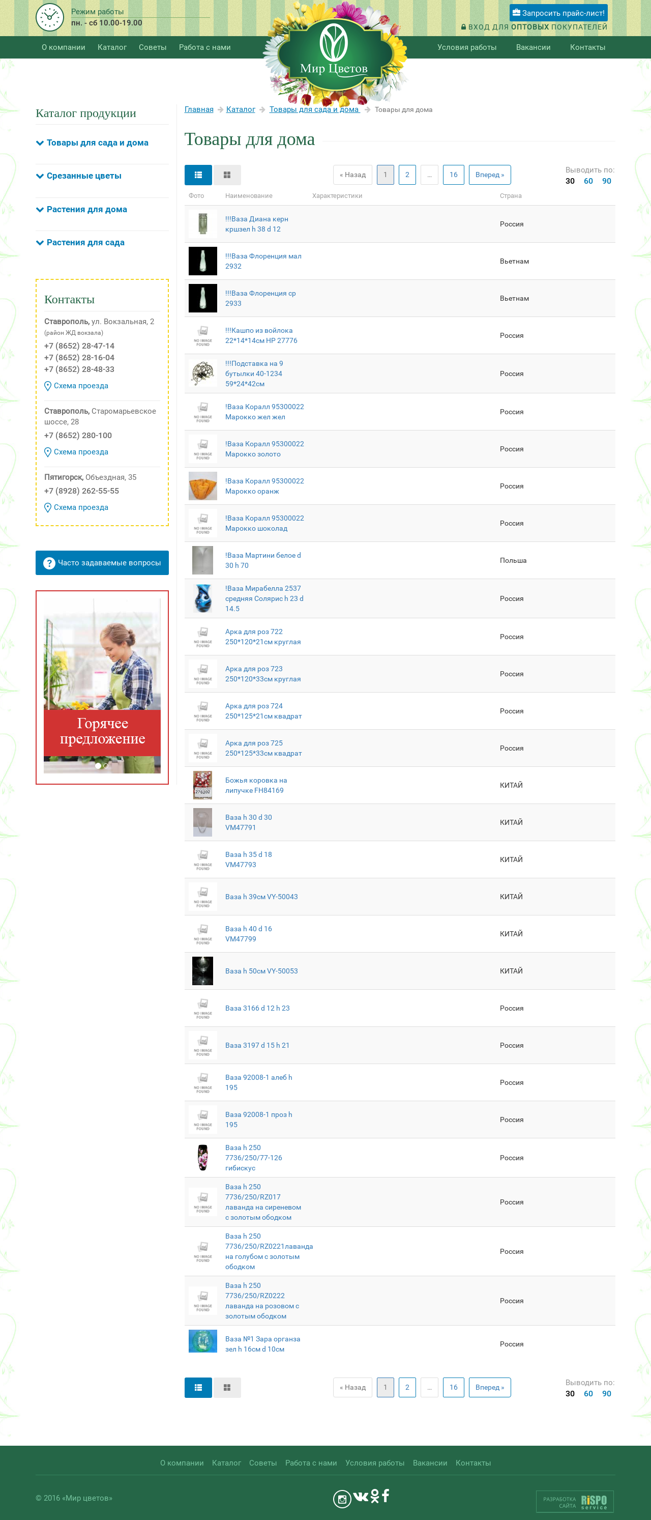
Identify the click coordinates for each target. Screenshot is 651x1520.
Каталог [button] (112, 47)
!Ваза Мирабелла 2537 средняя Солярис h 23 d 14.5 (264, 598)
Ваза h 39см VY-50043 (261, 897)
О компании (63, 47)
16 (454, 174)
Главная (199, 109)
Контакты (588, 47)
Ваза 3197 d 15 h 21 (257, 1045)
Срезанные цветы (84, 175)
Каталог (240, 109)
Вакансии (533, 47)
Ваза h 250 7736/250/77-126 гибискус (253, 1157)
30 (570, 181)
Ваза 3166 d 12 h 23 (257, 1008)
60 (588, 181)
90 (606, 181)
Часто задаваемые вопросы (102, 563)
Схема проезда (76, 386)
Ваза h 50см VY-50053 (261, 971)
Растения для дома (87, 209)
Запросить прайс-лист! (559, 13)
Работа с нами (205, 47)
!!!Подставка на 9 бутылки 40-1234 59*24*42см (254, 373)
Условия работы (467, 47)
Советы (153, 47)
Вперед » (490, 174)
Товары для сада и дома (98, 142)
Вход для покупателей (534, 27)
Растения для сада (86, 242)
